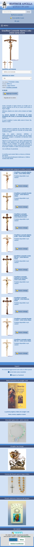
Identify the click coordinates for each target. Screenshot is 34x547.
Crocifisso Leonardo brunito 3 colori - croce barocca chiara (22, 194)
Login (17, 21)
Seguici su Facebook (17, 375)
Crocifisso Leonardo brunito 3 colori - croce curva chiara (22, 319)
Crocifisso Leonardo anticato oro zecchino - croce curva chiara (21, 278)
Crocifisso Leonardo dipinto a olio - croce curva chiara (22, 235)
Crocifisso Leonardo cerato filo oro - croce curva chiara (22, 340)
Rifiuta (22, 539)
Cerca (28, 12)
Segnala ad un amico (10, 98)
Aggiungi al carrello (10, 94)
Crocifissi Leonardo (11, 87)
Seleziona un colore (8, 75)
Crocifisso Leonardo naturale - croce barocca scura (21, 299)
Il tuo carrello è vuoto (17, 18)
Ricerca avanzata (17, 15)
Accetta (13, 539)
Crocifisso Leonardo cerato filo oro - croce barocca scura (22, 257)
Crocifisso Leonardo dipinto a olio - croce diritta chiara (22, 172)
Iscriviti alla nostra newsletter (17, 372)
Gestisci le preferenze (17, 543)
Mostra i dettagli (21, 186)
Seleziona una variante (9, 69)
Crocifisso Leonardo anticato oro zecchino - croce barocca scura (21, 215)
